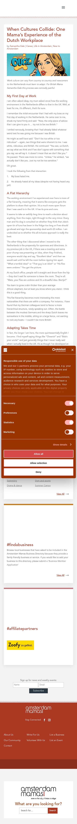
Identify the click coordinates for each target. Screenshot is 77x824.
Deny (38, 472)
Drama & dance (14, 486)
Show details (60, 444)
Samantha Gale (17, 46)
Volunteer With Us (36, 740)
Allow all (38, 454)
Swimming (12, 481)
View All (63, 494)
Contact (8, 746)
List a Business (57, 735)
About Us (8, 735)
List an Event (56, 740)
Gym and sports (43, 481)
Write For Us (33, 735)
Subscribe (38, 691)
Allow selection (38, 463)
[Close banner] (72, 350)
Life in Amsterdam (43, 46)
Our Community (12, 740)
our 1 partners (21, 365)
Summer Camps (43, 486)
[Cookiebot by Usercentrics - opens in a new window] (52, 350)
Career (29, 46)
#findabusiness (20, 545)
